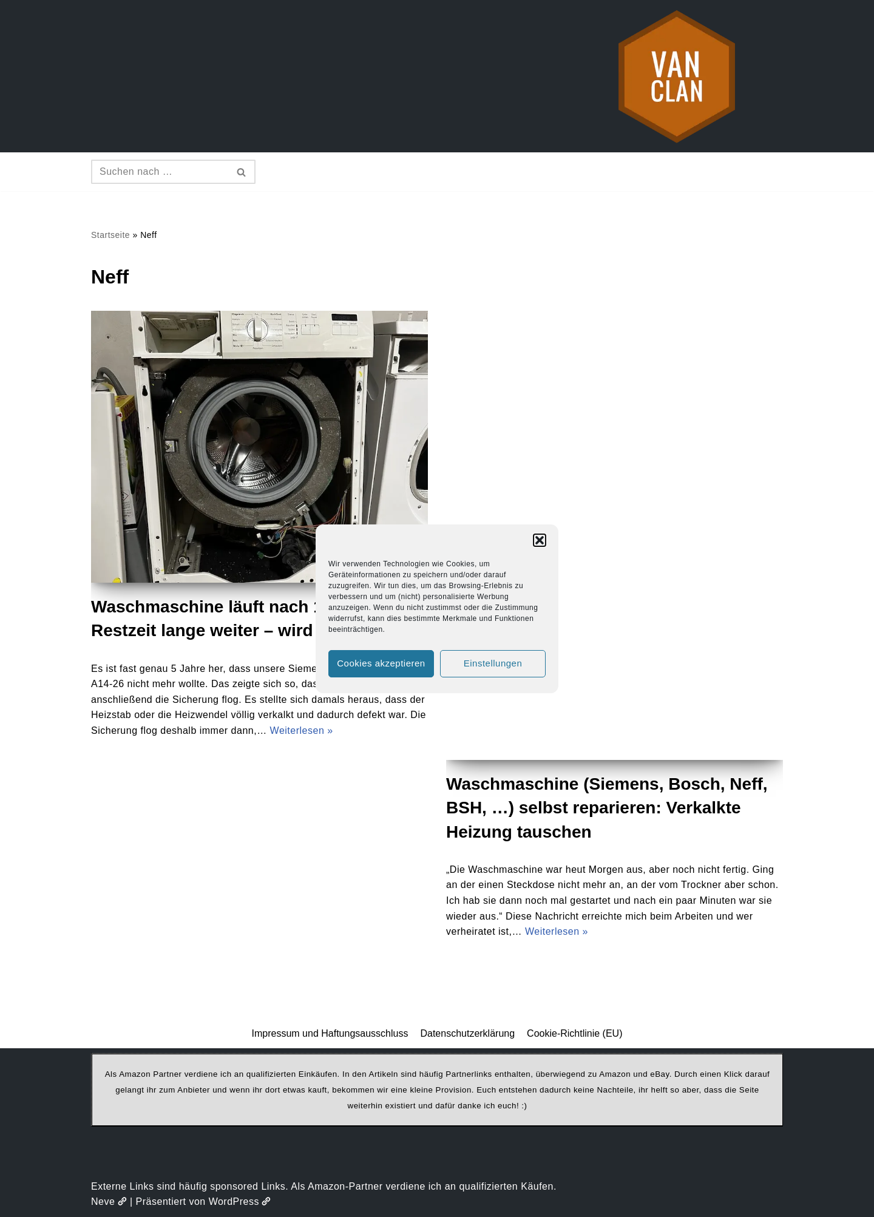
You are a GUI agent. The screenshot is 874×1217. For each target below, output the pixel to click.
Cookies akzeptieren (381, 663)
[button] (540, 540)
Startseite (110, 235)
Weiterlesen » (301, 730)
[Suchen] (159, 172)
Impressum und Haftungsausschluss (330, 1033)
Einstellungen (493, 663)
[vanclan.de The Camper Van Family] (677, 76)
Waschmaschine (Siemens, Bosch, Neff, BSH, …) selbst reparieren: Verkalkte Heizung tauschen (607, 808)
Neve (109, 1201)
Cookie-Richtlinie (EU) (574, 1033)
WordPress (240, 1201)
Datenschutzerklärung (467, 1033)
